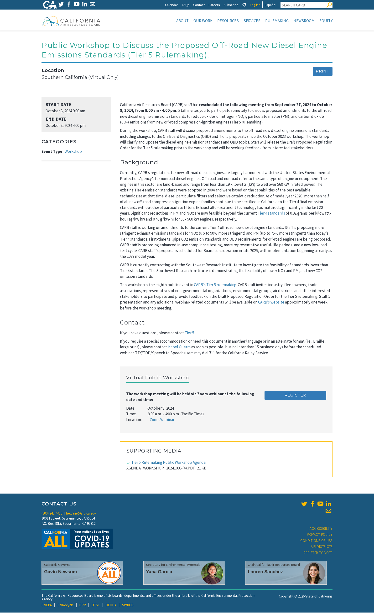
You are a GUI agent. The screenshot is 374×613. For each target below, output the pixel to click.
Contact (199, 4)
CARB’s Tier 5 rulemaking (215, 285)
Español (270, 4)
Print (322, 71)
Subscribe (231, 4)
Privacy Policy (320, 535)
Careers (214, 4)
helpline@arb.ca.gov (81, 513)
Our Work (203, 20)
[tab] (244, 4)
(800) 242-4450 (52, 513)
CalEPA (47, 605)
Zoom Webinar (162, 420)
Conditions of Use (316, 541)
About (182, 20)
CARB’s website (271, 302)
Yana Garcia (159, 572)
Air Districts (321, 547)
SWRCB (128, 605)
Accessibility (321, 529)
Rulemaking (277, 20)
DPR (82, 605)
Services (252, 20)
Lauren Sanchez (265, 572)
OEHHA (110, 605)
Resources (228, 20)
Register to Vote (317, 553)
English (255, 4)
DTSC (96, 605)
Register (295, 395)
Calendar (171, 4)
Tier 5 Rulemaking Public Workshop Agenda (168, 462)
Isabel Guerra (179, 347)
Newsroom (304, 20)
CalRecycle (65, 605)
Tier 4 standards (271, 213)
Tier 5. (190, 333)
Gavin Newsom (60, 572)
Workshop (73, 152)
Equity (325, 20)
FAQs (185, 4)
